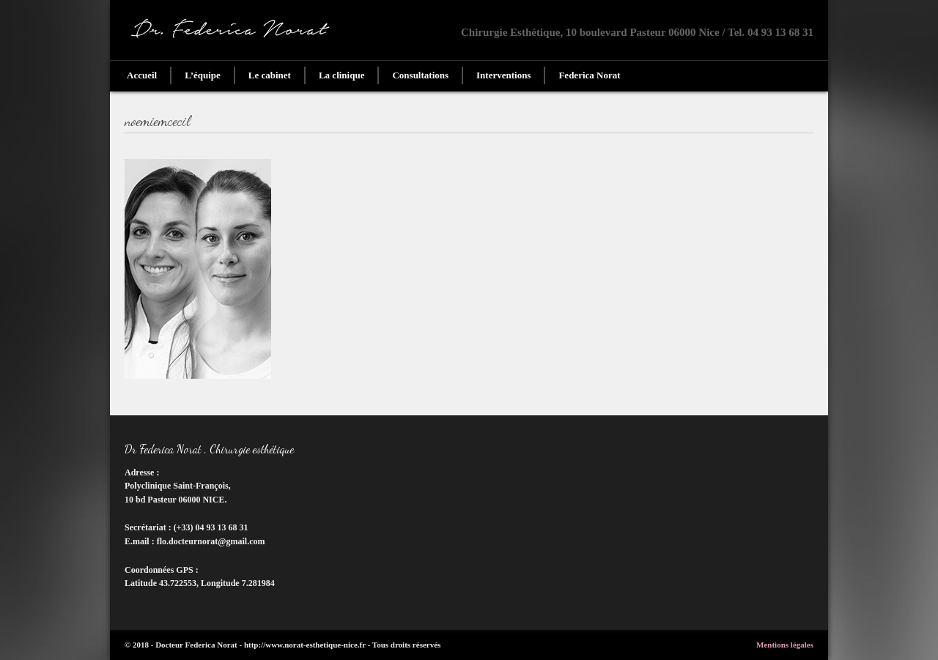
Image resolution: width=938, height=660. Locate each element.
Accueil (142, 75)
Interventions (503, 75)
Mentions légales (784, 644)
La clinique (342, 75)
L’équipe (203, 75)
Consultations (420, 75)
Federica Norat (589, 75)
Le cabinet (269, 75)
